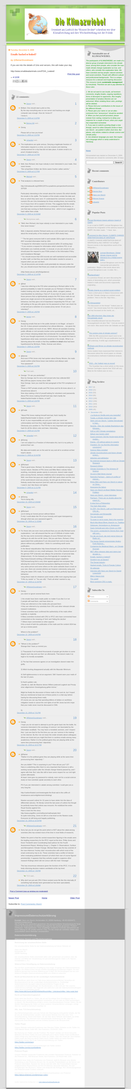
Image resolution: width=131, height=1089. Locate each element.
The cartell (94, 579)
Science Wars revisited (99, 450)
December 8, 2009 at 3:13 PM (28, 118)
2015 (91, 393)
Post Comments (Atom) (31, 904)
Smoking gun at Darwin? (99, 560)
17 (75, 587)
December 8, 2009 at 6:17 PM (28, 171)
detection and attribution (99, 458)
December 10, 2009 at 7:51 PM (29, 713)
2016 (91, 390)
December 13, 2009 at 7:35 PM (29, 871)
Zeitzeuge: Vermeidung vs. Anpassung (105, 525)
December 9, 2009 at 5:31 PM (28, 431)
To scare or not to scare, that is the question (106, 519)
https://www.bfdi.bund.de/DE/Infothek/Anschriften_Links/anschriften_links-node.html (46, 991)
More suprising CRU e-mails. (101, 582)
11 (75, 406)
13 (75, 460)
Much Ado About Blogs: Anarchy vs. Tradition (107, 522)
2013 (91, 398)
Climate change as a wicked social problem (104, 290)
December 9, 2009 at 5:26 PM (28, 401)
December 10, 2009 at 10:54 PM (29, 821)
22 (75, 876)
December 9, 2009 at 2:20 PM (28, 347)
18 (75, 639)
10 (75, 371)
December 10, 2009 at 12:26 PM (29, 582)
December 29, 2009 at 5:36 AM (28, 885)
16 (75, 526)
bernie (28, 317)
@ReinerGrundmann (34, 587)
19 (75, 718)
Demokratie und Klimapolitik (101, 514)
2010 (91, 407)
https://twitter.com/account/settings (28, 1047)
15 (75, 507)
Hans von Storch (99, 195)
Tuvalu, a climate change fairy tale (103, 418)
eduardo (96, 202)
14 (75, 492)
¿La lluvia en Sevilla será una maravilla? (105, 415)
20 (75, 750)
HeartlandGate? (94, 275)
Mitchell (29, 176)
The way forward (96, 517)
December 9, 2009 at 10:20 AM (28, 214)
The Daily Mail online (98, 506)
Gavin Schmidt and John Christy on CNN (105, 528)
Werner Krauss (98, 198)
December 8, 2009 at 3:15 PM (28, 135)
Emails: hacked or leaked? (23, 54)
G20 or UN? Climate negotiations (102, 431)
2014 (91, 395)
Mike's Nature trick (97, 576)
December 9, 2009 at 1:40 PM (28, 312)
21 (75, 825)
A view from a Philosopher (100, 503)
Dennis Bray (97, 191)
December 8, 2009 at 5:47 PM (28, 155)
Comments (93, 601)
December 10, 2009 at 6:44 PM (29, 634)
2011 (91, 404)
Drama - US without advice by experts (104, 442)
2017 (91, 387)
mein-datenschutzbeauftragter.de (49, 1082)
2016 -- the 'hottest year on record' (102, 363)
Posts (91, 597)
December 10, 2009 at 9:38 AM (28, 502)
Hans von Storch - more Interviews (103, 495)
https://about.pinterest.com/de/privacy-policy (31, 1075)
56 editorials (95, 568)
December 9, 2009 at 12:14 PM (29, 274)
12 (75, 435)
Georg (28, 104)
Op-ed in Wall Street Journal (101, 474)
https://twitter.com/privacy (24, 1042)
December (95, 412)
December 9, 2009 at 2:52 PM (28, 366)
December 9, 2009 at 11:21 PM (29, 488)
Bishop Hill (30, 123)
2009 (91, 409)
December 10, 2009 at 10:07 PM (29, 745)
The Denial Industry (97, 562)
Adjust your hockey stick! (99, 434)
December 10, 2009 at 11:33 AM (29, 521)
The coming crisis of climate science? (103, 333)
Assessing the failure (98, 487)
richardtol (29, 140)
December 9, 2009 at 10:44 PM (29, 455)
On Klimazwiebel (94, 303)
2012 (91, 401)
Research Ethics (96, 466)
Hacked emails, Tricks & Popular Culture (105, 565)
